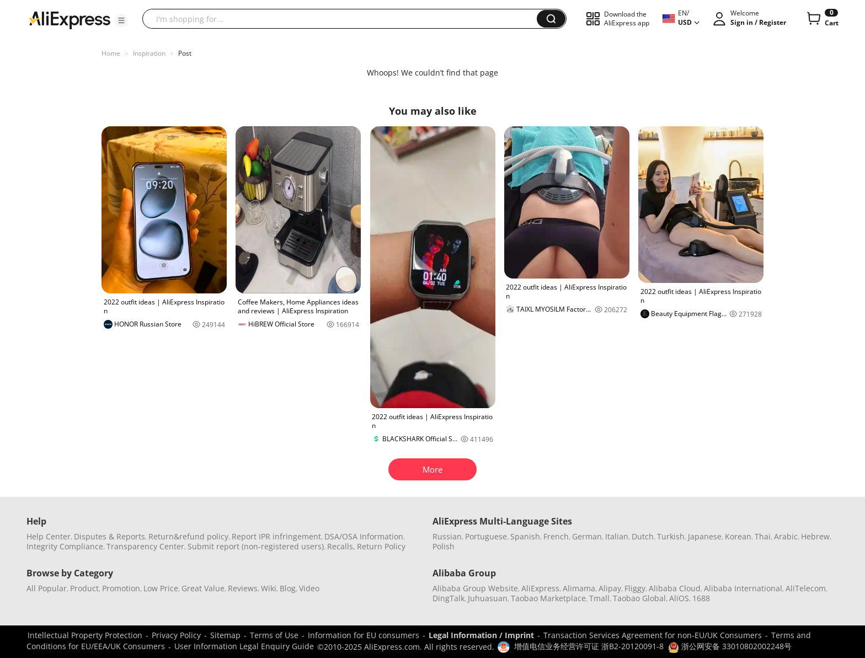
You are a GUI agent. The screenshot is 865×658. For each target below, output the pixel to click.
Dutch (643, 536)
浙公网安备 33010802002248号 (730, 646)
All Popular (46, 588)
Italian (616, 536)
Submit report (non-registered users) (256, 546)
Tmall (599, 598)
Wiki (268, 588)
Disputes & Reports (109, 536)
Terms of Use (274, 635)
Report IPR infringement (276, 536)
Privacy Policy (176, 635)
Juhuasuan (488, 598)
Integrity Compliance (64, 546)
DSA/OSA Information (363, 536)
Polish (443, 546)
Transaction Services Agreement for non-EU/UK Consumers (652, 635)
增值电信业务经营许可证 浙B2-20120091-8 (589, 646)
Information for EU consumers (363, 635)
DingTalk (448, 598)
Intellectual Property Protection (85, 635)
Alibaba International (743, 588)
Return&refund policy (188, 536)
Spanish (525, 536)
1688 (701, 598)
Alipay (610, 588)
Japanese (705, 536)
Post (184, 53)
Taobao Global (639, 598)
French (556, 536)
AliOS (679, 598)
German (587, 536)
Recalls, (341, 546)
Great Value (203, 588)
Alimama (579, 588)
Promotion (121, 588)
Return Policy (381, 546)
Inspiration (149, 53)
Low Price (160, 588)
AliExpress (540, 588)
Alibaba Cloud (675, 588)
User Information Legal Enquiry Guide (244, 646)
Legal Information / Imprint (481, 635)
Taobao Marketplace (548, 598)
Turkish (671, 536)
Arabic (786, 536)
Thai (763, 536)
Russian (447, 536)
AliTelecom (806, 588)
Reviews (243, 588)
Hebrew (815, 536)
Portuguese (486, 536)
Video (309, 588)
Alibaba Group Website (475, 588)
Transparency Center (145, 546)
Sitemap (225, 635)
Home (111, 53)
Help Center (48, 536)
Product (84, 588)
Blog (288, 588)
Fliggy (634, 588)
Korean (738, 536)
